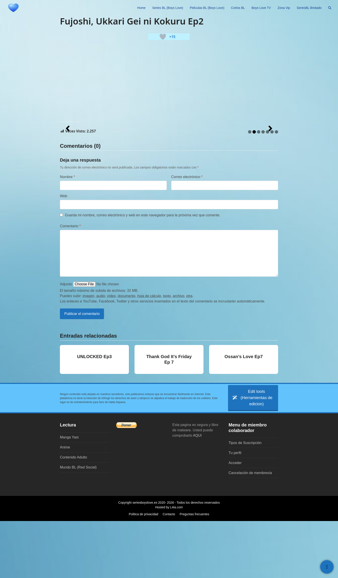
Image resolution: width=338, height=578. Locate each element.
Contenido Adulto (73, 514)
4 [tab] (263, 187)
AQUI (197, 492)
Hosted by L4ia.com (169, 564)
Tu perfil (235, 510)
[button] (330, 7)
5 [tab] (267, 187)
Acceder (235, 520)
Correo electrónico (187, 232)
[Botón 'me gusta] (162, 36)
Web (63, 251)
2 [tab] (254, 187)
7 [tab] (276, 187)
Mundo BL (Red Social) (78, 524)
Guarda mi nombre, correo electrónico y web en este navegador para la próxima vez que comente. (142, 270)
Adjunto (66, 339)
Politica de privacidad (143, 571)
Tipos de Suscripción (245, 500)
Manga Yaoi (69, 494)
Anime (65, 504)
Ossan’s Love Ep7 (243, 412)
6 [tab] (272, 187)
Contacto (169, 571)
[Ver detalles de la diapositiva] (104, 156)
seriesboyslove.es (144, 559)
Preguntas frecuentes (194, 571)
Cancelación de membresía (250, 530)
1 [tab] (249, 187)
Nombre (67, 232)
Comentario (70, 281)
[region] (169, 156)
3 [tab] (258, 187)
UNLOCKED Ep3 (94, 412)
